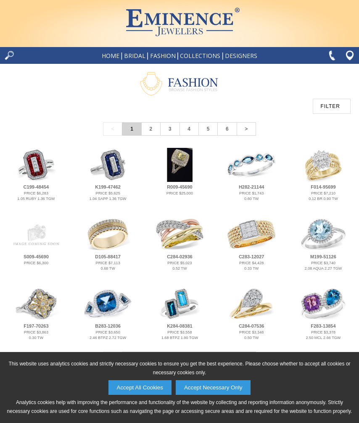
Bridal (134, 56)
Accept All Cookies (140, 387)
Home (110, 56)
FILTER (330, 106)
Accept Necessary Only (213, 387)
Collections (200, 56)
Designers (241, 56)
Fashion (163, 56)
